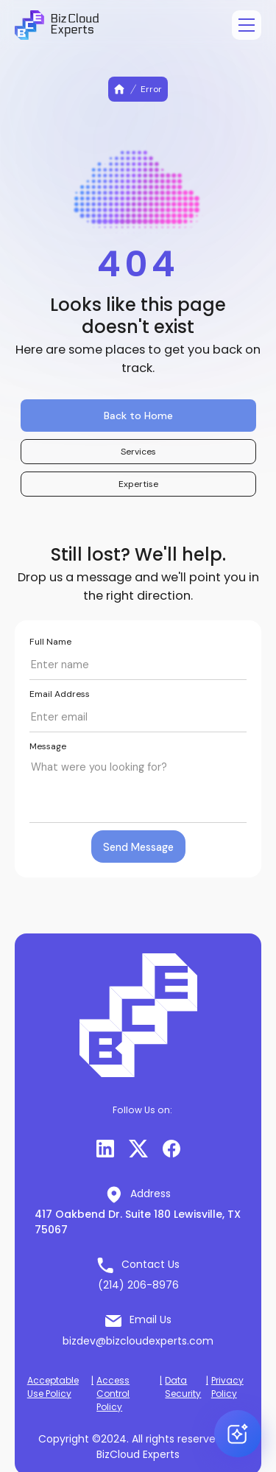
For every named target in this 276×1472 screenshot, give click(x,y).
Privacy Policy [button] (227, 1387)
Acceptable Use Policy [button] (53, 1387)
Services (138, 452)
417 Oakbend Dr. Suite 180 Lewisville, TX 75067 (138, 1222)
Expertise (138, 484)
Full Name (50, 642)
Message (47, 746)
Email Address (59, 694)
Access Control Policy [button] (113, 1393)
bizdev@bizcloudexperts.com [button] (138, 1340)
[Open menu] (246, 25)
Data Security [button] (183, 1387)
